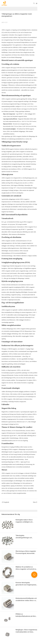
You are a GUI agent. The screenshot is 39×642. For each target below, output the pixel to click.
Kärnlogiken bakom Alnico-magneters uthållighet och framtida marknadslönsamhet (25, 521)
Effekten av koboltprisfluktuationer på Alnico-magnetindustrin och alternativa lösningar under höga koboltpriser (26, 615)
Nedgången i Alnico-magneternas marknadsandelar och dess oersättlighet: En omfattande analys (26, 631)
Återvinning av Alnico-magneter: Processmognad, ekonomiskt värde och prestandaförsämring (26, 552)
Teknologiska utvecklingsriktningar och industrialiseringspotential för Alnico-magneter (25, 537)
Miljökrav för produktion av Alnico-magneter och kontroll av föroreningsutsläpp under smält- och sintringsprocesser (26, 568)
